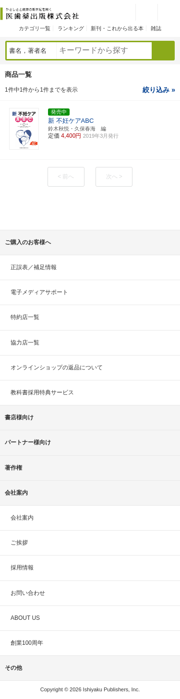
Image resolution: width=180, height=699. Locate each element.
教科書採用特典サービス (42, 392)
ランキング (71, 28)
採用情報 (22, 567)
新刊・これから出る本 (117, 28)
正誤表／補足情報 (34, 267)
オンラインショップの (57, 367)
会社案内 (22, 517)
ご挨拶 (19, 542)
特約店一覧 (25, 317)
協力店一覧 (25, 342)
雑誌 (156, 28)
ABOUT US (25, 618)
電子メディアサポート (39, 292)
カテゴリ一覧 (34, 28)
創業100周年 (27, 643)
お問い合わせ (28, 593)
